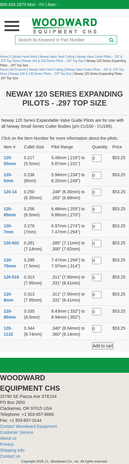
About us (8, 438)
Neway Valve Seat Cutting (57, 56)
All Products (18, 69)
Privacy (7, 444)
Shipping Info (12, 450)
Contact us (10, 456)
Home (4, 56)
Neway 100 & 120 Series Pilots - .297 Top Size (53, 61)
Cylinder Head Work (23, 56)
